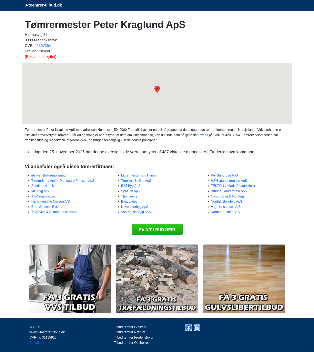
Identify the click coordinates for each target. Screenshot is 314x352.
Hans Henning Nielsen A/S (50, 201)
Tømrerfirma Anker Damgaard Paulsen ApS (62, 180)
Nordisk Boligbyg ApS (226, 201)
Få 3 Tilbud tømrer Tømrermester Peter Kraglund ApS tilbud (157, 229)
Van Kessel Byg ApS (136, 212)
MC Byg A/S (40, 191)
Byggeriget (129, 201)
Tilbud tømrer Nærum (129, 332)
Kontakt (34, 342)
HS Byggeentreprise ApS (229, 180)
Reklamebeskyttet (40, 57)
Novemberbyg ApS (134, 207)
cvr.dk (204, 135)
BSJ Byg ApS (131, 186)
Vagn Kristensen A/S (226, 207)
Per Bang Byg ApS (224, 175)
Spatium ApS (130, 191)
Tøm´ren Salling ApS (136, 180)
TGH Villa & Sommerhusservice (54, 212)
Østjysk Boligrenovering (48, 175)
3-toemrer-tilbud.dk (43, 5)
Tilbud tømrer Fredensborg (133, 337)
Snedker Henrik (42, 186)
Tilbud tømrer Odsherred (132, 342)
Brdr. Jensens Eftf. (44, 207)
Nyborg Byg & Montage (228, 196)
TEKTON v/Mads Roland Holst (233, 186)
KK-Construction (43, 196)
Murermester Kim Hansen (139, 175)
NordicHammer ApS (225, 212)
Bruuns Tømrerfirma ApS (229, 191)
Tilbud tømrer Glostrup (130, 327)
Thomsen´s (129, 196)
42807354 (43, 46)
